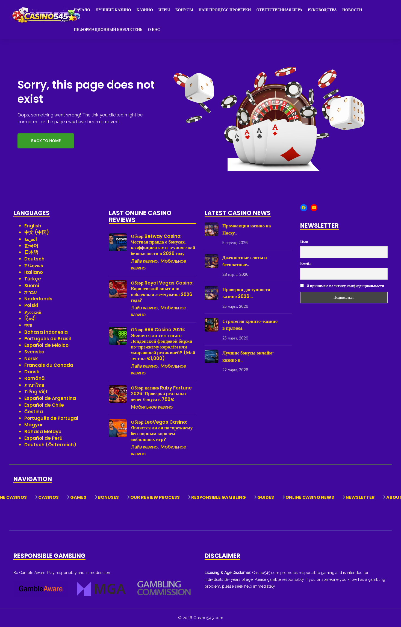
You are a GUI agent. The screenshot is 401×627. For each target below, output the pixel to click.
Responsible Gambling (218, 497)
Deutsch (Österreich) (50, 444)
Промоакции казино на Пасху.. (246, 229)
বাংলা (28, 325)
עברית (30, 292)
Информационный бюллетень (108, 29)
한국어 (31, 245)
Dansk (31, 371)
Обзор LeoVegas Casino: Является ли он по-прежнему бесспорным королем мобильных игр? (162, 430)
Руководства (322, 10)
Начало (82, 10)
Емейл (305, 263)
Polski (31, 305)
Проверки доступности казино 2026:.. (246, 293)
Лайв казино (144, 261)
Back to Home (46, 140)
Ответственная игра (279, 10)
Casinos (48, 497)
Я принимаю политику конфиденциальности (342, 286)
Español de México (46, 345)
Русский (33, 312)
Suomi (31, 285)
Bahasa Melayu (42, 431)
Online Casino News (309, 497)
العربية (30, 239)
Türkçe (32, 279)
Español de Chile (44, 405)
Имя (304, 242)
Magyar (33, 424)
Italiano (33, 272)
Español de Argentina (50, 398)
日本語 (31, 252)
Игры (164, 10)
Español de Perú (43, 438)
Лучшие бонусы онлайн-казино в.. (248, 356)
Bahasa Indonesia (46, 332)
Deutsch (34, 259)
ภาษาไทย (34, 385)
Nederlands (38, 298)
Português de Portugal (51, 418)
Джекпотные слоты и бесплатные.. (244, 261)
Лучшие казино (113, 10)
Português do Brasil (47, 338)
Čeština (33, 411)
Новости (352, 10)
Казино (145, 10)
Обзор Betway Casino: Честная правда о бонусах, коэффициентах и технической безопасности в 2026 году (163, 244)
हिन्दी (30, 318)
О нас (154, 29)
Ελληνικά (33, 265)
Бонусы (184, 10)
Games (78, 497)
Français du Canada (48, 365)
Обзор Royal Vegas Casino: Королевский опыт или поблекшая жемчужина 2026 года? (162, 291)
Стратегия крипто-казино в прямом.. (250, 325)
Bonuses (108, 497)
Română (34, 378)
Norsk (31, 358)
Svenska (34, 351)
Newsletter (360, 497)
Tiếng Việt (36, 391)
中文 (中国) (36, 232)
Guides (265, 497)
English (32, 225)
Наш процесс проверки (225, 10)
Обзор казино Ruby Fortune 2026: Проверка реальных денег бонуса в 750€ (161, 393)
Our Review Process (155, 497)
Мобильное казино (152, 407)
